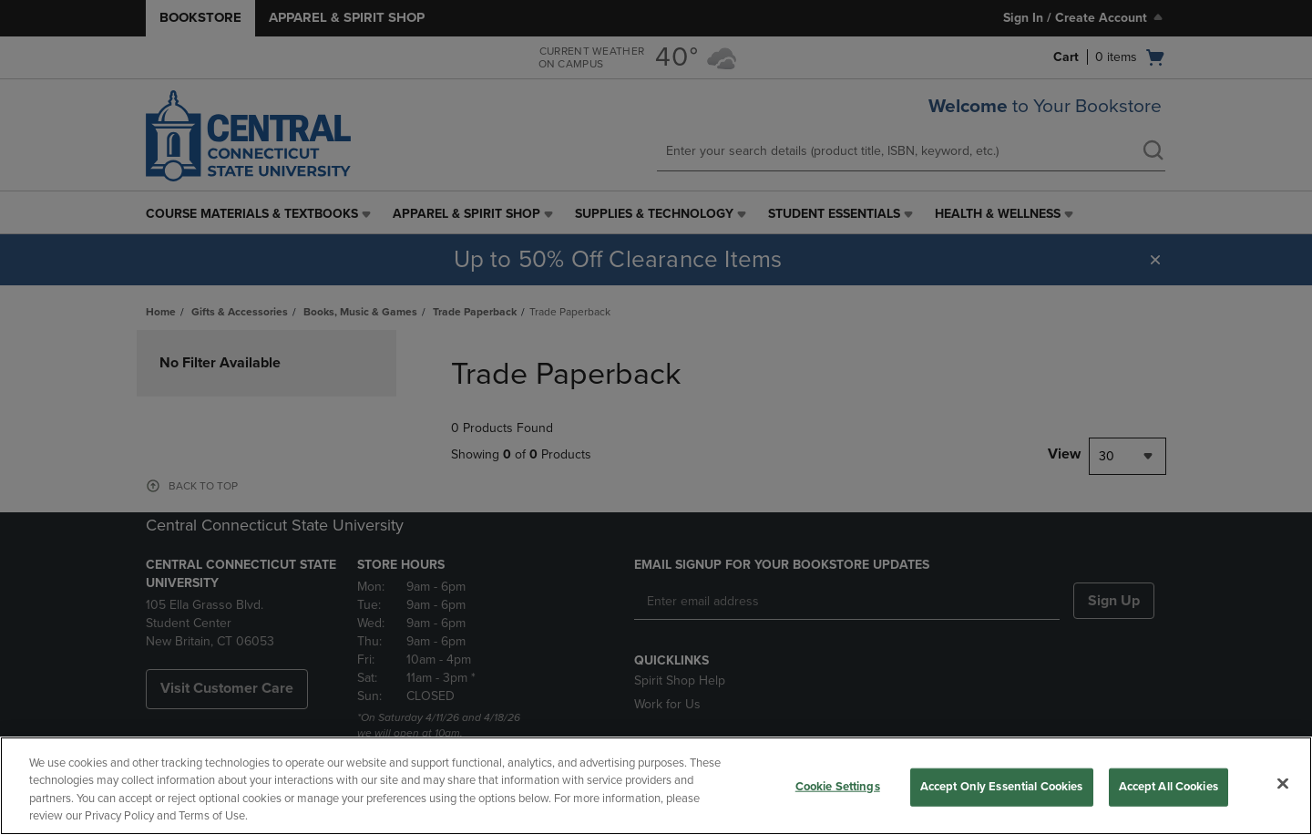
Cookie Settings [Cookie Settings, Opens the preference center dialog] (837, 786)
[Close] (1283, 783)
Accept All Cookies (1168, 786)
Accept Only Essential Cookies (1001, 786)
